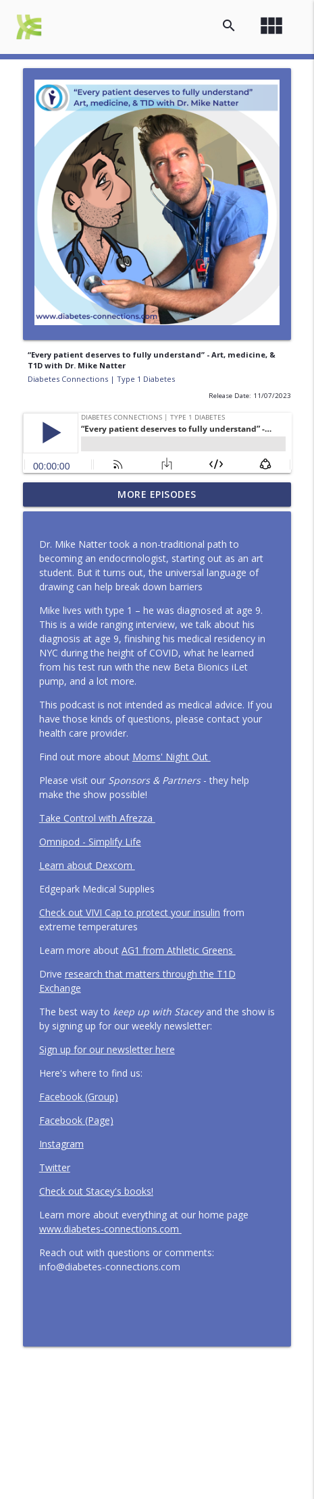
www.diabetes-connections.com (110, 1228)
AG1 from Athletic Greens (179, 950)
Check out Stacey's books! (96, 1191)
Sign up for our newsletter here (107, 1049)
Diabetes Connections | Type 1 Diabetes (101, 379)
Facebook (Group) (78, 1096)
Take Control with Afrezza (97, 818)
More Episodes (157, 494)
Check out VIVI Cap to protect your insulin (129, 912)
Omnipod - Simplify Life (90, 841)
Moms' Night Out (171, 756)
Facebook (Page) (76, 1120)
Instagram (61, 1143)
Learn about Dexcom (87, 865)
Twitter (54, 1167)
